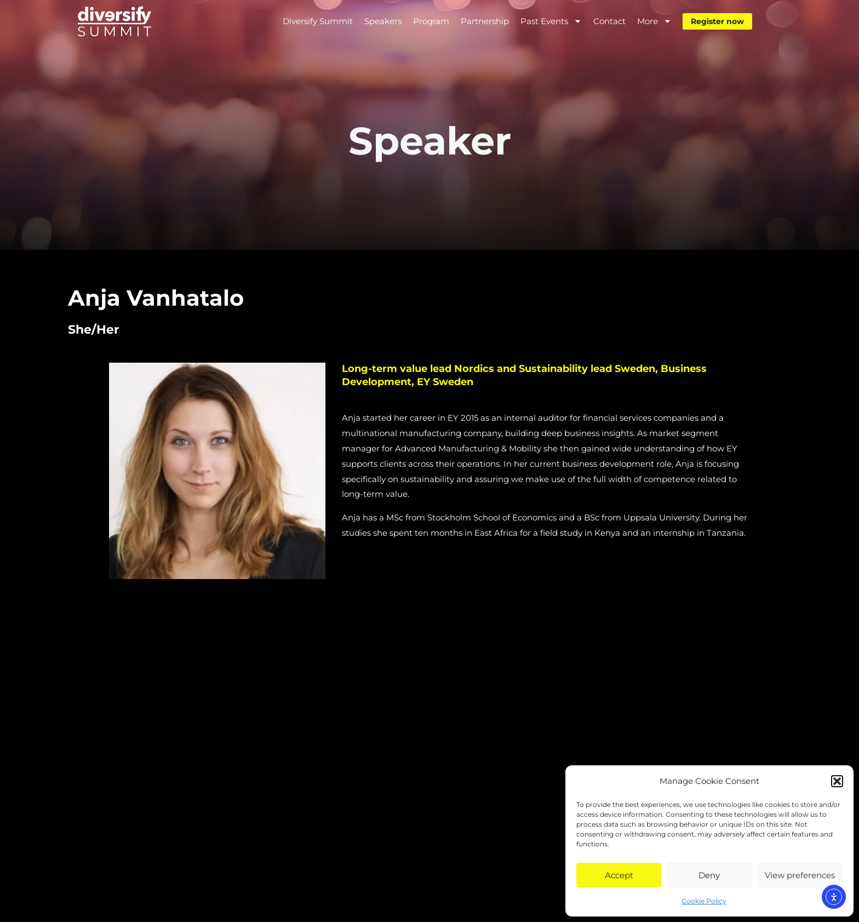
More (654, 21)
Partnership (485, 21)
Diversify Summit (318, 21)
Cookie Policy (704, 901)
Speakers (383, 21)
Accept (619, 875)
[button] (837, 781)
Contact (609, 21)
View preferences (800, 875)
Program (431, 21)
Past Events (551, 21)
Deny (709, 875)
